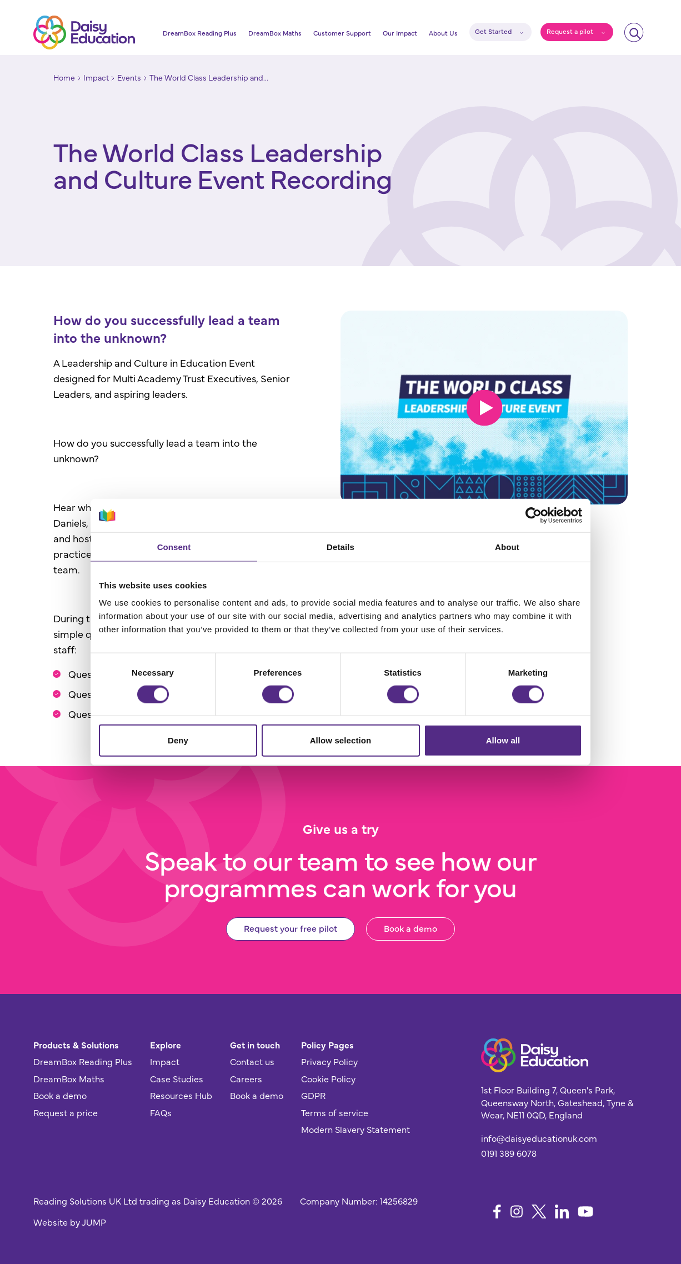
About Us (443, 32)
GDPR (313, 1095)
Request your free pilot (290, 928)
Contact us (252, 1061)
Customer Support (342, 32)
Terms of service (334, 1112)
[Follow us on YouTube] (585, 1211)
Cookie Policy (328, 1078)
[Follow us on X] (539, 1211)
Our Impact (400, 32)
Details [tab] (340, 546)
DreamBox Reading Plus (200, 32)
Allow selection (341, 740)
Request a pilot (570, 31)
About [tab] (507, 546)
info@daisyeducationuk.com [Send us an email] (539, 1138)
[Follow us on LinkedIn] (562, 1211)
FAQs (161, 1112)
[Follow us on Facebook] (497, 1211)
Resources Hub (181, 1095)
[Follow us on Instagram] (516, 1211)
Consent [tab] (174, 546)
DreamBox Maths (275, 32)
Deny (178, 740)
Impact (164, 1061)
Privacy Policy (329, 1061)
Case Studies (176, 1078)
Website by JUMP (69, 1222)
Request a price (65, 1112)
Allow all (503, 740)
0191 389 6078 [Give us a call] (509, 1153)
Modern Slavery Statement (355, 1129)
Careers (246, 1078)
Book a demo (410, 928)
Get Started (493, 31)
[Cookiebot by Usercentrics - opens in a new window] (533, 515)
